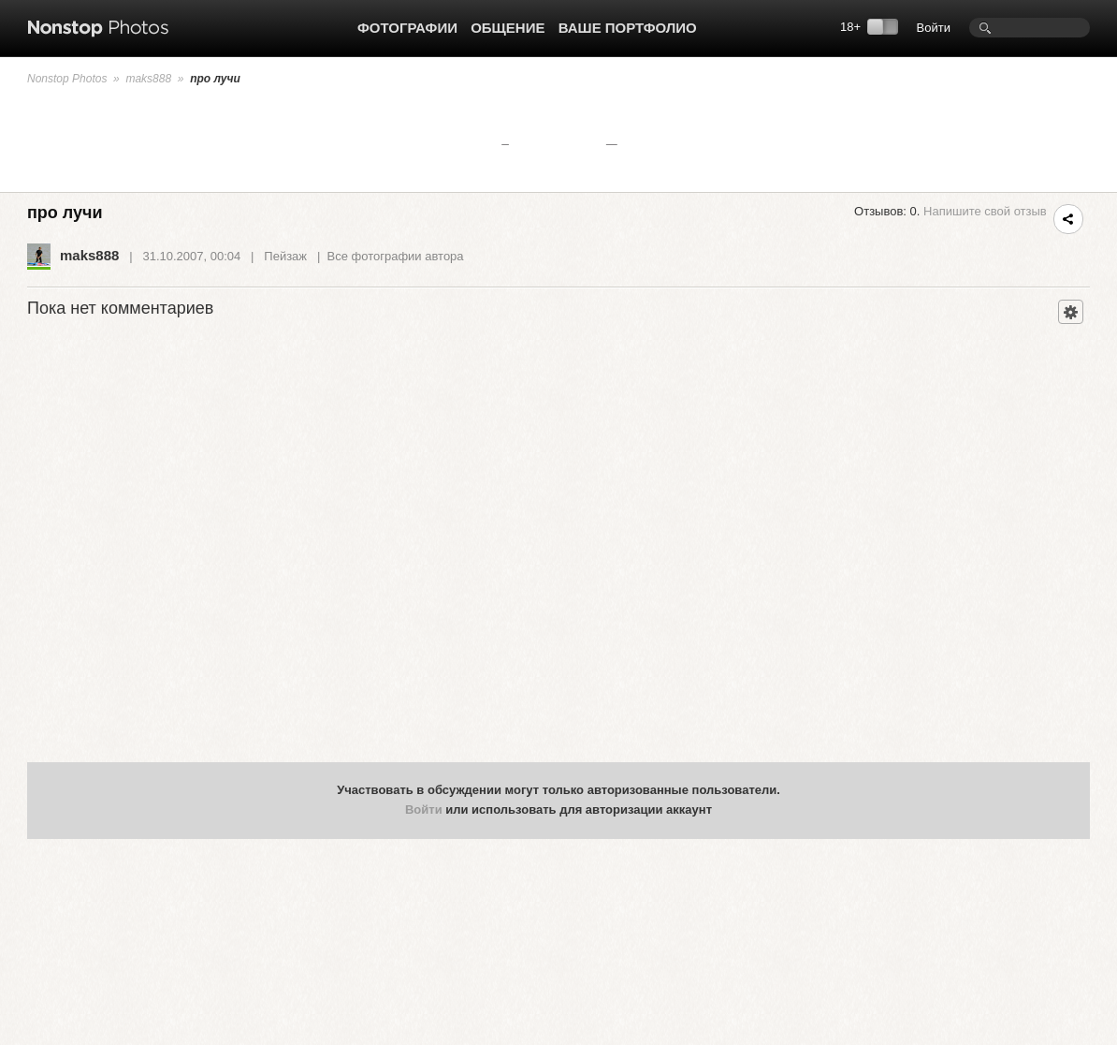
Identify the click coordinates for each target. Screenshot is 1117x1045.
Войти (933, 28)
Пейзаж (285, 256)
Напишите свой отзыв (985, 211)
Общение (507, 28)
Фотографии (407, 28)
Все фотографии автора (395, 256)
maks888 (148, 78)
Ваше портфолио (627, 28)
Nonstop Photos (67, 78)
